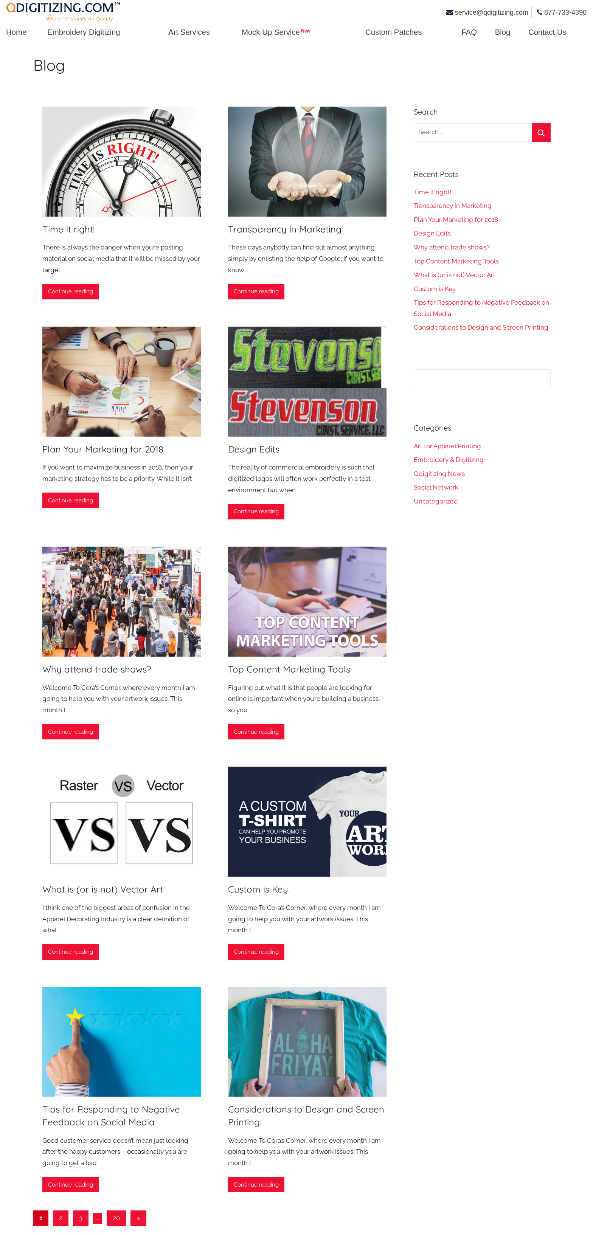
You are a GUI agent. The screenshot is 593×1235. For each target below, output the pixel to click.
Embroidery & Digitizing (449, 459)
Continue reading (70, 291)
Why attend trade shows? (96, 669)
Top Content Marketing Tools (289, 669)
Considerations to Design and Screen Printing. (482, 327)
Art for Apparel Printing (447, 446)
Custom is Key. (259, 889)
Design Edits (253, 449)
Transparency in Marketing (285, 229)
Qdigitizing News (439, 473)
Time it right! (68, 229)
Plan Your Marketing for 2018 (102, 449)
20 (116, 1218)
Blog (49, 65)
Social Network (436, 487)
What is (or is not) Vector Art (102, 889)
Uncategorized (436, 501)
